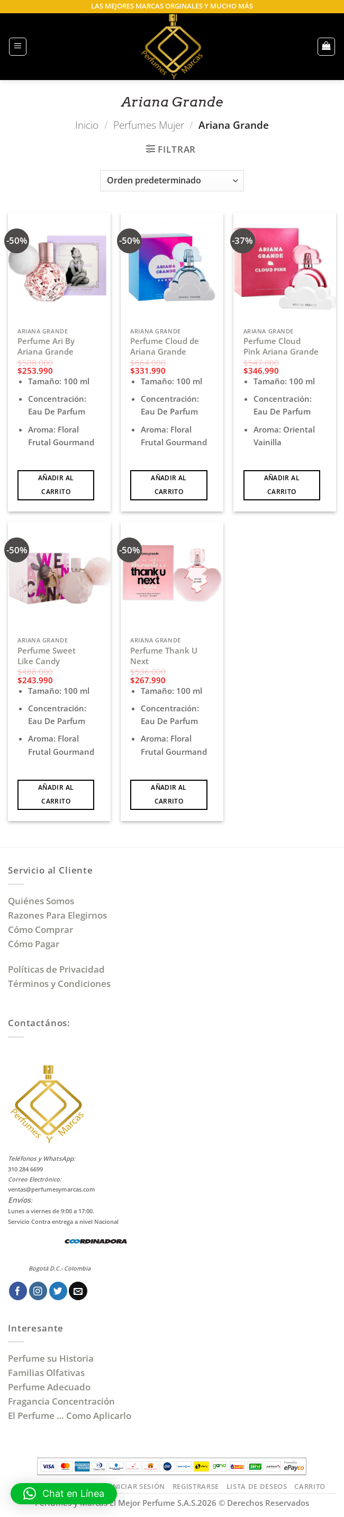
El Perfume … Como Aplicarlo (69, 1415)
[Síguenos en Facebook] (18, 1291)
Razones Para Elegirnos (59, 915)
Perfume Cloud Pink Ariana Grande (281, 346)
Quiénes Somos (43, 901)
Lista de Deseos (257, 1486)
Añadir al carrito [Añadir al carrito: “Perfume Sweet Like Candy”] (56, 794)
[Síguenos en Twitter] (58, 1291)
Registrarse (196, 1486)
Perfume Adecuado (50, 1387)
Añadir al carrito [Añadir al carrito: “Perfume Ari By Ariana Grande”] (56, 484)
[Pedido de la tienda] (171, 180)
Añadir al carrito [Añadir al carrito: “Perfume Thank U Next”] (168, 794)
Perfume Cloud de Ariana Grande (164, 346)
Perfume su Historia (51, 1358)
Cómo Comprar (41, 929)
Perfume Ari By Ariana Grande (46, 346)
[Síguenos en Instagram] (38, 1291)
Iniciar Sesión (137, 1486)
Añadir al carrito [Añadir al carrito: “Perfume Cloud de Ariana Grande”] (168, 484)
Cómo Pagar (33, 944)
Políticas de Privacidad (56, 969)
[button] (18, 47)
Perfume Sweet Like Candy (46, 656)
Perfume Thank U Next (163, 656)
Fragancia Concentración (62, 1401)
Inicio (86, 125)
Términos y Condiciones (59, 983)
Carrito (309, 1486)
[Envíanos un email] (78, 1291)
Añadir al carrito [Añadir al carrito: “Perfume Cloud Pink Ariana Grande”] (282, 484)
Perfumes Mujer (148, 125)
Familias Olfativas (46, 1372)
